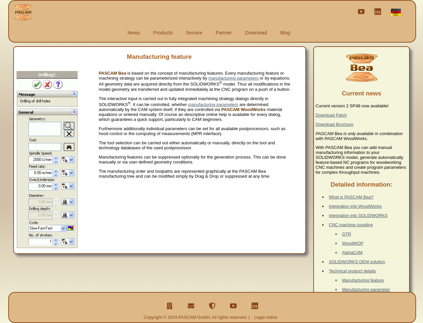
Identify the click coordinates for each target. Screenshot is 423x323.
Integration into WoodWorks (355, 206)
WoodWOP (353, 243)
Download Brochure (334, 124)
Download (256, 32)
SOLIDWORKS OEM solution (357, 261)
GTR (346, 234)
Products (163, 32)
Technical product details (352, 271)
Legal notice (265, 317)
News (134, 32)
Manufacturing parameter (366, 289)
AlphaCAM (352, 252)
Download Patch (331, 115)
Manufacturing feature (363, 280)
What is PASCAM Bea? (351, 197)
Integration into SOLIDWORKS (358, 215)
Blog (285, 32)
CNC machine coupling (351, 224)
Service (194, 32)
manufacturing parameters (234, 78)
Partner (223, 32)
